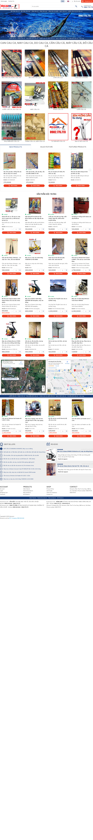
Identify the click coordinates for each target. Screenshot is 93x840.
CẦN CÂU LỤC (43, 11)
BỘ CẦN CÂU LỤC (25, 11)
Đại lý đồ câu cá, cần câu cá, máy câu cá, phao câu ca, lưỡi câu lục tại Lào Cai (11, 312)
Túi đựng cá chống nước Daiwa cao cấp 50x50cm (81, 311)
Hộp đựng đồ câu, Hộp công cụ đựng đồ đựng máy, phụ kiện (79, 239)
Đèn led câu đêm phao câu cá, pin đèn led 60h (12, 212)
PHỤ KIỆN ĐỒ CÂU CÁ (32, 39)
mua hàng (14, 186)
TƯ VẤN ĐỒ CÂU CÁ (72, 39)
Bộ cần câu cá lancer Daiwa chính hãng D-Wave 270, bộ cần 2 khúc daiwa (11, 394)
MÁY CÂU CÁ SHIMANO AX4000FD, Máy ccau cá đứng (18, 792)
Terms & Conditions (52, 836)
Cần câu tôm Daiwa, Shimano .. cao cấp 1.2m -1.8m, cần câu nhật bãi (11, 352)
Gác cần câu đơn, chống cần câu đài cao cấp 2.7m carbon (12, 173)
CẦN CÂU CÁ (35, 11)
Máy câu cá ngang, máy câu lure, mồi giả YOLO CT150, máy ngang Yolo (34, 514)
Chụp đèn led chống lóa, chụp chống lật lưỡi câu (79, 266)
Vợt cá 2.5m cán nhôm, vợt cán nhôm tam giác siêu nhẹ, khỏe (80, 680)
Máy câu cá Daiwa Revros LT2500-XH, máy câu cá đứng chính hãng (11, 435)
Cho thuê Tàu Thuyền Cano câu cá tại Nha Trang (57, 393)
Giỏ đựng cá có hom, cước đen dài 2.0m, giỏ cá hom (81, 596)
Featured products (77, 147)
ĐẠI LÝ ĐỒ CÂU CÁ (61, 39)
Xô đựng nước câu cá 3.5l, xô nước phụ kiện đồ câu (34, 239)
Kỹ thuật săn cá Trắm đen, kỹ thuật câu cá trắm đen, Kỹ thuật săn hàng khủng (24, 795)
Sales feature (46, 147)
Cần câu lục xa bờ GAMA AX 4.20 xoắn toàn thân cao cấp (81, 721)
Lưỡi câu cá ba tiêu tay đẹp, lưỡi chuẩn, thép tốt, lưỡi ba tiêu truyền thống (57, 312)
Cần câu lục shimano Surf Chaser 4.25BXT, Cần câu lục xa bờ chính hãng (81, 353)
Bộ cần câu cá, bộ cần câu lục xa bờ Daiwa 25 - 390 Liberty (19, 802)
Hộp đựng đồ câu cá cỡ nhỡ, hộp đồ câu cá (57, 239)
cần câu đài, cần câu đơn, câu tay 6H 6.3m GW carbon (81, 555)
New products (15, 147)
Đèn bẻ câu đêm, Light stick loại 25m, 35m (80, 212)
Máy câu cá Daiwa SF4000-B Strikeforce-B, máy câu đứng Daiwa (75, 795)
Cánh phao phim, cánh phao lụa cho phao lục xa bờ (12, 239)
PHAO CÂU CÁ (21, 39)
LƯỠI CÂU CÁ (12, 39)
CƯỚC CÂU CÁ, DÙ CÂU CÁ (75, 11)
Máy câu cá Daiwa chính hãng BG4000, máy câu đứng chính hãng (34, 555)
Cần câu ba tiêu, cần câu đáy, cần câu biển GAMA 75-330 (35, 173)
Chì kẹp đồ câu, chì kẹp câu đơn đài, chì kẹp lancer (35, 266)
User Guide (49, 834)
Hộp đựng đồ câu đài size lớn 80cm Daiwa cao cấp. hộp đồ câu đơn (34, 312)
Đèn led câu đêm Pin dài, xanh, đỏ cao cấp (34, 212)
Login (1, 834)
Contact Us (11, 1)
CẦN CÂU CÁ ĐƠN (53, 11)
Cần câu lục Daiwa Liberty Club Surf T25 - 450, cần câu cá (73, 809)
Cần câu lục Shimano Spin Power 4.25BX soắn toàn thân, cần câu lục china (34, 639)
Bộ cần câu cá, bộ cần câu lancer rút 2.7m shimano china (19, 809)
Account (2, 832)
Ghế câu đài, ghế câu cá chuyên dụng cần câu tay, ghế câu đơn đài (34, 596)
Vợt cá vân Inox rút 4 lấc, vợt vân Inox (57, 435)
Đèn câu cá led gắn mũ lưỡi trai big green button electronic (57, 212)
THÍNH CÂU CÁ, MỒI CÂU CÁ (47, 39)
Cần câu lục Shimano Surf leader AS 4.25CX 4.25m (17, 819)
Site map (81, 39)
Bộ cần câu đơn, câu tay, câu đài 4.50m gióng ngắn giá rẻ (19, 805)
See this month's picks (10, 472)
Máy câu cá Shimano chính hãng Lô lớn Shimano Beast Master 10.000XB (81, 639)
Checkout (2, 838)
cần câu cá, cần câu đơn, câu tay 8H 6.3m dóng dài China (34, 435)
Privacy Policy (50, 832)
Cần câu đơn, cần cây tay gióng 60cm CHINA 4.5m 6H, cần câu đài (21, 799)
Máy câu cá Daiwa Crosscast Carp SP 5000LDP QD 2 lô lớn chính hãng (22, 812)
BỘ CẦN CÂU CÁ (15, 11)
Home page (4, 1)
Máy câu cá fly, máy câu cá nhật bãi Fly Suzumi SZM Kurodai (19, 815)
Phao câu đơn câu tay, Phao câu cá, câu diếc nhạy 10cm (81, 435)
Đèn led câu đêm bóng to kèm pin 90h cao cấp (79, 173)
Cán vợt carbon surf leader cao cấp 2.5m (81, 513)
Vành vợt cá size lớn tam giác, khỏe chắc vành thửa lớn (56, 352)
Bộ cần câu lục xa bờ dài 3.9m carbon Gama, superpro (33, 721)
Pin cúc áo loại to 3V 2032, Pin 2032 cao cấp (56, 173)
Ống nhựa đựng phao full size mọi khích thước (12, 266)
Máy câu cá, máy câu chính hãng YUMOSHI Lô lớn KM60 (34, 352)
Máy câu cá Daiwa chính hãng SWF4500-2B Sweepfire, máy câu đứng (34, 394)
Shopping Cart (4, 836)
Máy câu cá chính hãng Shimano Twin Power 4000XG (80, 393)
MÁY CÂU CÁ (63, 11)
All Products (26, 838)
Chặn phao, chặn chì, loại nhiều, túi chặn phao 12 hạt (35, 680)
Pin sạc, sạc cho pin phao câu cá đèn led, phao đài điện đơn (57, 266)
